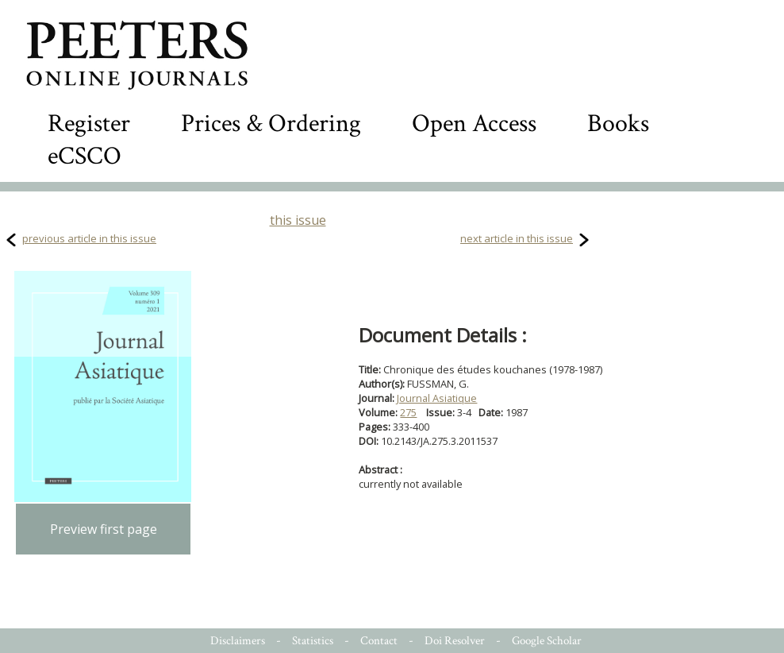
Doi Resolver (455, 640)
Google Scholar (547, 640)
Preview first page (103, 529)
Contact (379, 640)
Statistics (312, 640)
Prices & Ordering (271, 123)
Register (89, 123)
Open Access (474, 123)
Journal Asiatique (437, 398)
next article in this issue (516, 238)
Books (618, 123)
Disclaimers (237, 640)
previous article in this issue (89, 238)
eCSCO (84, 156)
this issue (298, 220)
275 (408, 412)
